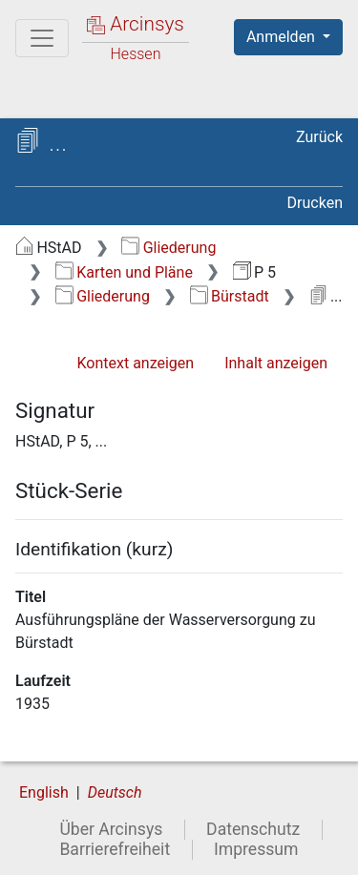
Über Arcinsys (110, 829)
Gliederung (168, 248)
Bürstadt (229, 296)
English (44, 792)
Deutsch (115, 792)
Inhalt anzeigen (275, 363)
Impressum (256, 849)
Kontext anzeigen (135, 363)
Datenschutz (253, 829)
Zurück (319, 137)
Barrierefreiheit (114, 849)
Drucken (315, 203)
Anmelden (282, 37)
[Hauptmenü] (42, 38)
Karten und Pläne (124, 272)
